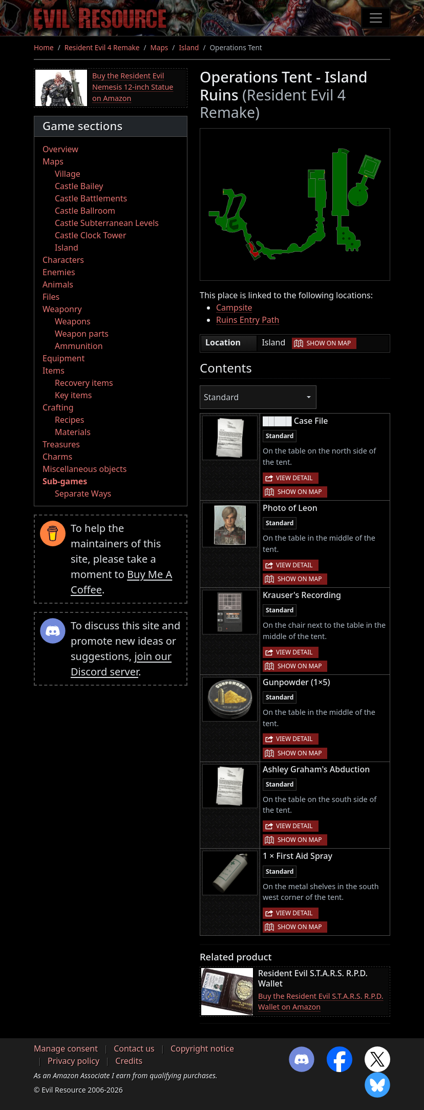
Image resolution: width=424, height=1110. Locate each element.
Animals (58, 284)
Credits (128, 1060)
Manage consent (66, 1048)
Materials (73, 432)
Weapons (73, 321)
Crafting (58, 407)
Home (44, 47)
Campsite (234, 307)
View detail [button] (294, 478)
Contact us (134, 1048)
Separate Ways (83, 493)
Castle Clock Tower (90, 235)
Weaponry (62, 309)
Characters (63, 259)
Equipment (63, 358)
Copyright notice (202, 1048)
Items (54, 370)
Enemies (59, 272)
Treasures (61, 444)
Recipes (69, 419)
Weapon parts (82, 333)
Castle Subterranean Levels (107, 223)
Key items (73, 395)
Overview (60, 149)
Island (189, 47)
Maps (159, 47)
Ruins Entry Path (248, 319)
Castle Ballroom (85, 210)
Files (51, 296)
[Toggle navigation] (376, 18)
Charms (57, 456)
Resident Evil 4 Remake (102, 47)
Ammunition (79, 346)
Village (67, 173)
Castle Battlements (91, 198)
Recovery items (84, 382)
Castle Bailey (79, 186)
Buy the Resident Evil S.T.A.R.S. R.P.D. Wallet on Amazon (321, 1001)
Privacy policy (73, 1060)
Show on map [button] (329, 343)
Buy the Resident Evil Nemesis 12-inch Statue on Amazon (133, 86)
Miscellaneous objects (84, 469)
